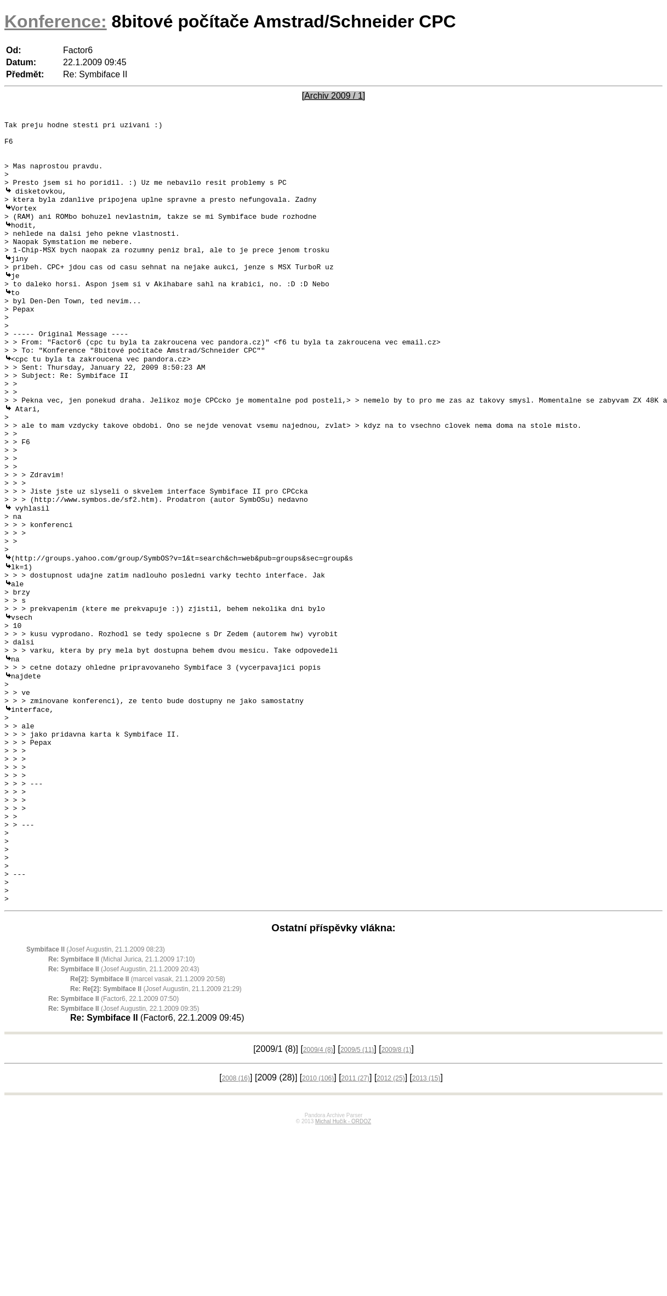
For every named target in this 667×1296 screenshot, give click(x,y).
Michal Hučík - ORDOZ (343, 1267)
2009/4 (318, 1195)
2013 (426, 1224)
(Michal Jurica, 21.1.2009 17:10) (121, 1105)
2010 (318, 1224)
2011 (355, 1224)
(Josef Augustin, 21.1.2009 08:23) (95, 1095)
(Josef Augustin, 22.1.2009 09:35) (123, 1154)
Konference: (55, 21)
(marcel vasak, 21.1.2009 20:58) (147, 1125)
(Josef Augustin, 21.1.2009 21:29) (156, 1135)
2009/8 (396, 1195)
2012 (390, 1224)
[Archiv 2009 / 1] (334, 95)
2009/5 (357, 1195)
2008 (236, 1224)
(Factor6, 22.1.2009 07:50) (113, 1144)
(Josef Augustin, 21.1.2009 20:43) (123, 1115)
